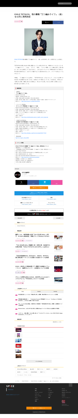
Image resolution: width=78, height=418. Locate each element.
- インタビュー (50, 392)
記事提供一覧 (64, 390)
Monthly (55, 291)
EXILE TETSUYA (18, 59)
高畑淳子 (47, 369)
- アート (36, 397)
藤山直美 (31, 369)
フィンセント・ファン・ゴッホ (23, 375)
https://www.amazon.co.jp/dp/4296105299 (30, 101)
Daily (23, 291)
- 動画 (49, 388)
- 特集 (49, 397)
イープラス (17, 381)
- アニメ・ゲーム (38, 395)
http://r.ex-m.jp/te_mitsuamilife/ (22, 137)
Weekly (39, 291)
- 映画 (36, 401)
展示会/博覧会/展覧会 (21, 369)
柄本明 (18, 372)
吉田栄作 (55, 369)
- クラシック (37, 394)
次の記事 (59, 218)
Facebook (10, 389)
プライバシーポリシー (66, 397)
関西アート (42, 372)
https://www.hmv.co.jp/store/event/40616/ (30, 157)
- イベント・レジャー (39, 392)
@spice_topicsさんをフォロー (13, 394)
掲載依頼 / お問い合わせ (66, 392)
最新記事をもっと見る (57, 321)
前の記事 (18, 218)
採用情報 (63, 394)
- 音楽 (36, 388)
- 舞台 (36, 390)
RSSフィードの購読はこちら (40, 187)
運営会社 (63, 388)
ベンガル (24, 372)
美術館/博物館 (33, 372)
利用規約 (63, 395)
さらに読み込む (43, 361)
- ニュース (50, 390)
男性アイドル (39, 369)
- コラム (49, 395)
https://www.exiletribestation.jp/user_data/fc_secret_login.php (34, 117)
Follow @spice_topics (26, 199)
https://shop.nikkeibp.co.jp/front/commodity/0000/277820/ (33, 133)
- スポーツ (36, 399)
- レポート (50, 394)
